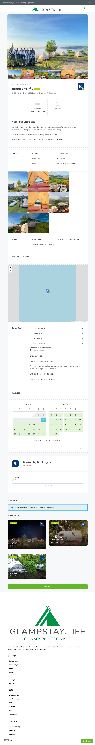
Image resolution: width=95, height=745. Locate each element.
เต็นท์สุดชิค (14, 521)
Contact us (13, 716)
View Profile (47, 464)
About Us (12, 708)
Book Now (47, 565)
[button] (89, 2)
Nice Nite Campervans (61, 518)
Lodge (11, 654)
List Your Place (14, 677)
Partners (12, 684)
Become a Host (14, 673)
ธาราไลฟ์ (13, 551)
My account (13, 692)
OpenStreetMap (79, 299)
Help (10, 681)
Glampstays (13, 643)
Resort (11, 662)
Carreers (12, 712)
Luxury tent (13, 658)
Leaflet (73, 299)
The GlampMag (14, 705)
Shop (10, 688)
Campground (14, 639)
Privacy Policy (14, 723)
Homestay (12, 647)
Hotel (11, 650)
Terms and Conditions (17, 720)
